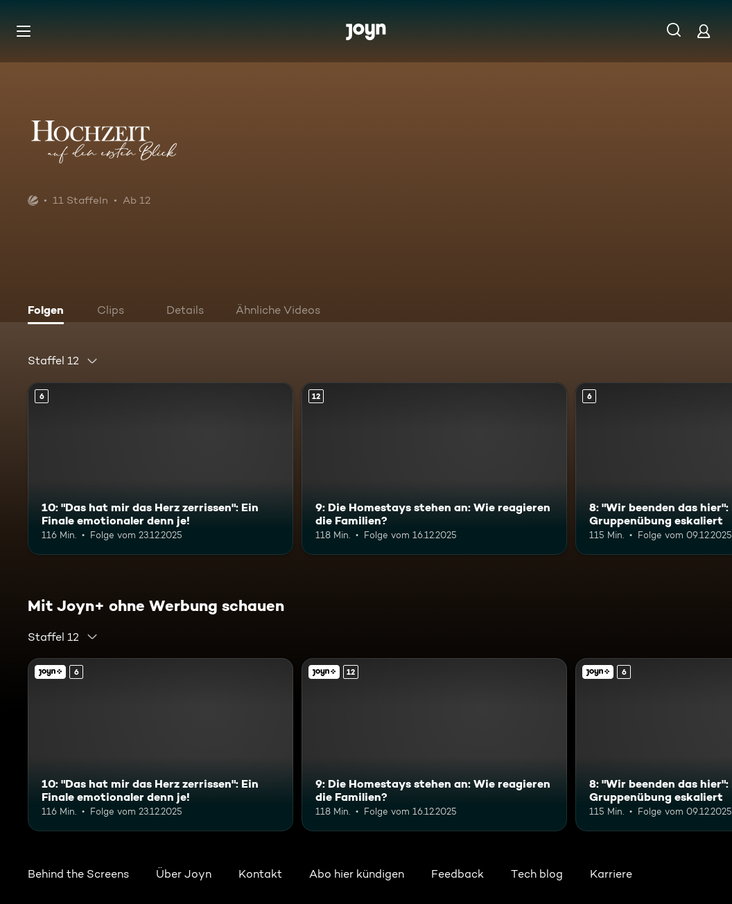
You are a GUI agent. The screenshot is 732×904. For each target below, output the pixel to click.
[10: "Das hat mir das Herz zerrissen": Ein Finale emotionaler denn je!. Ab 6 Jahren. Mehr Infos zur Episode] (160, 468)
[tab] (49, 311)
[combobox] (63, 361)
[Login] (703, 31)
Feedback (457, 873)
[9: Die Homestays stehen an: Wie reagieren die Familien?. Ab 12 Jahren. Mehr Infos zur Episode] (434, 468)
